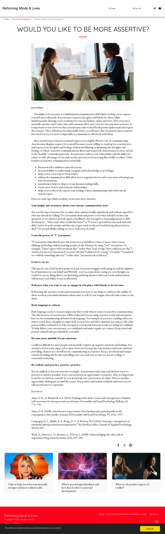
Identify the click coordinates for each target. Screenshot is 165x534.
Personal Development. (22, 19)
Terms (6, 523)
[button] (154, 8)
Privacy (17, 523)
